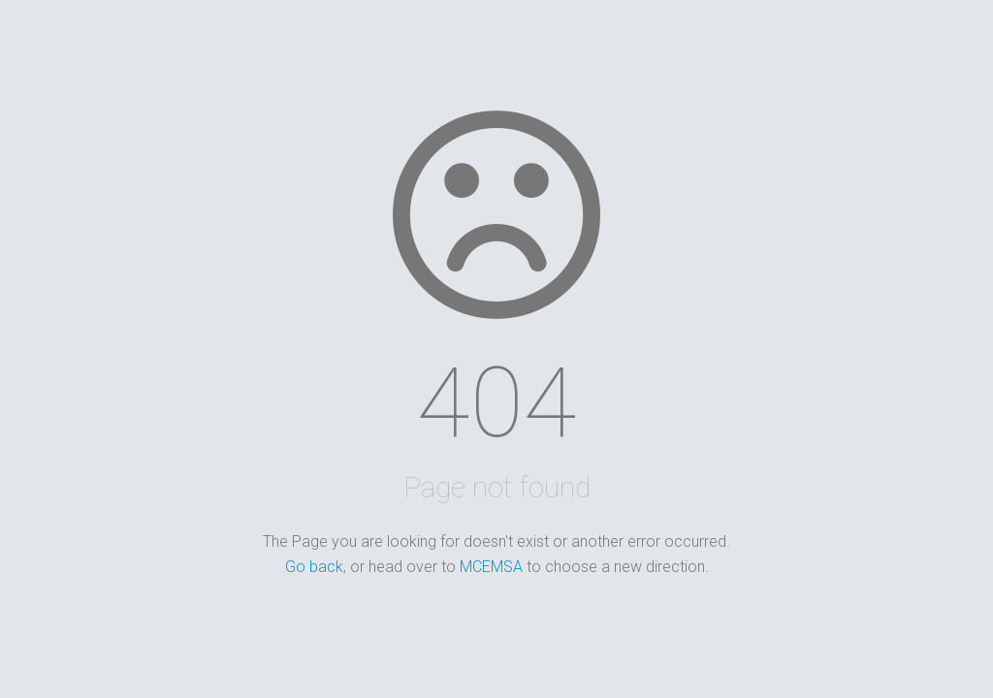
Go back (314, 566)
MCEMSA (491, 566)
